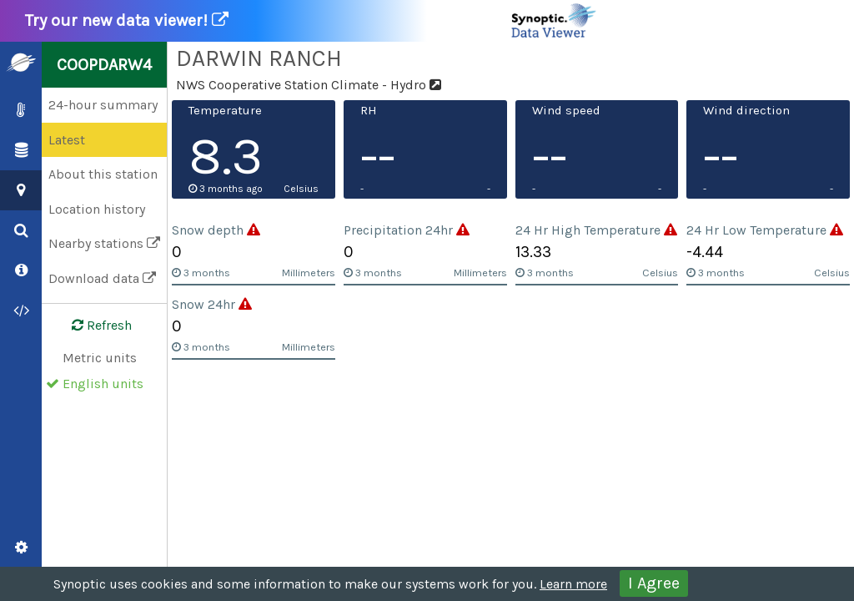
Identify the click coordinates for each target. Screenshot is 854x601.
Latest (66, 140)
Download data (102, 278)
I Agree (654, 583)
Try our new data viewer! (311, 21)
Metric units (100, 358)
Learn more (573, 584)
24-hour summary (103, 105)
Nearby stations (104, 243)
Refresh (92, 325)
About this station (103, 174)
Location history (96, 209)
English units (103, 383)
